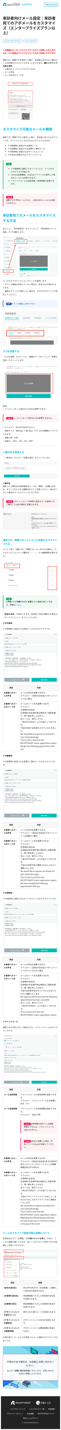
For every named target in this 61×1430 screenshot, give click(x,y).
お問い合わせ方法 (51, 5)
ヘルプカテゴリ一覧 (37, 1409)
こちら (18, 604)
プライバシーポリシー (14, 1413)
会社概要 (30, 1413)
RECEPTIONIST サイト (46, 1413)
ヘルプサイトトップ (17, 1409)
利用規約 (51, 1409)
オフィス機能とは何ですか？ (24, 303)
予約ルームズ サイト (30, 1418)
